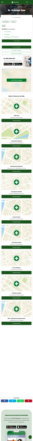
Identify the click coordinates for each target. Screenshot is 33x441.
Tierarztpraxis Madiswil (16, 141)
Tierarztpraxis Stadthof (16, 191)
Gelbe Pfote (16, 115)
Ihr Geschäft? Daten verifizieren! (16, 53)
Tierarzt (3, 25)
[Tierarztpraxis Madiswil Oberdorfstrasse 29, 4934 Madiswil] (16, 136)
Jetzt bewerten (16, 17)
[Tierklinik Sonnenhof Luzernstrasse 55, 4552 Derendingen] (16, 288)
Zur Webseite (7, 34)
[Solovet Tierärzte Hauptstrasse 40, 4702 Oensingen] (16, 212)
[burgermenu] (2, 2)
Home (11, 6)
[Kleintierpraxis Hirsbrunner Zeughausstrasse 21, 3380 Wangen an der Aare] (16, 161)
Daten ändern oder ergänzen (16, 50)
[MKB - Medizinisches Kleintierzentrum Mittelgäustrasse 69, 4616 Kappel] (16, 313)
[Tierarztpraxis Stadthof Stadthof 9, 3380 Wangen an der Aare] (16, 186)
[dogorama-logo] (15, 2)
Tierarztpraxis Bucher (16, 242)
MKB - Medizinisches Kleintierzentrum (16, 318)
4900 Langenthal (20, 6)
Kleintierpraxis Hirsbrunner (16, 166)
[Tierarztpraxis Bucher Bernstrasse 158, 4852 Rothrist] (16, 237)
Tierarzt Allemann (16, 267)
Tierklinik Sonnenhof (16, 293)
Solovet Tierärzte (16, 217)
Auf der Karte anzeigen (16, 80)
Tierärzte (14, 6)
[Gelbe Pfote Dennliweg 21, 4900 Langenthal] (16, 110)
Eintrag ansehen (16, 120)
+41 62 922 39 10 (7, 31)
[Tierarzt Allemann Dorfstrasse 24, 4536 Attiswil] (16, 262)
